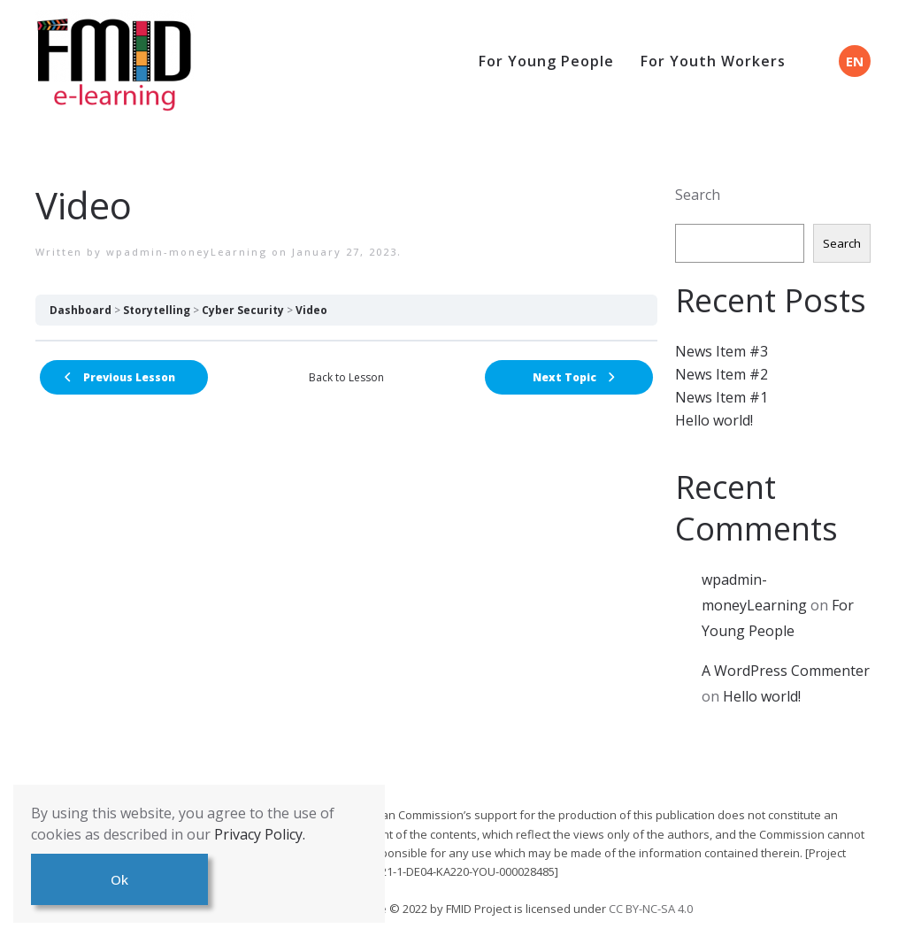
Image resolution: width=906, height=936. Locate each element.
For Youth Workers (713, 61)
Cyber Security (243, 310)
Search (697, 194)
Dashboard (80, 310)
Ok (119, 879)
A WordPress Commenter (786, 670)
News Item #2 (721, 374)
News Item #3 (721, 351)
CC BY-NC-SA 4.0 (651, 909)
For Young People (546, 61)
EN (855, 61)
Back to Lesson (346, 377)
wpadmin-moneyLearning (186, 251)
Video (311, 310)
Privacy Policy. (259, 834)
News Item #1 (721, 397)
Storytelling (156, 310)
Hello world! (714, 420)
